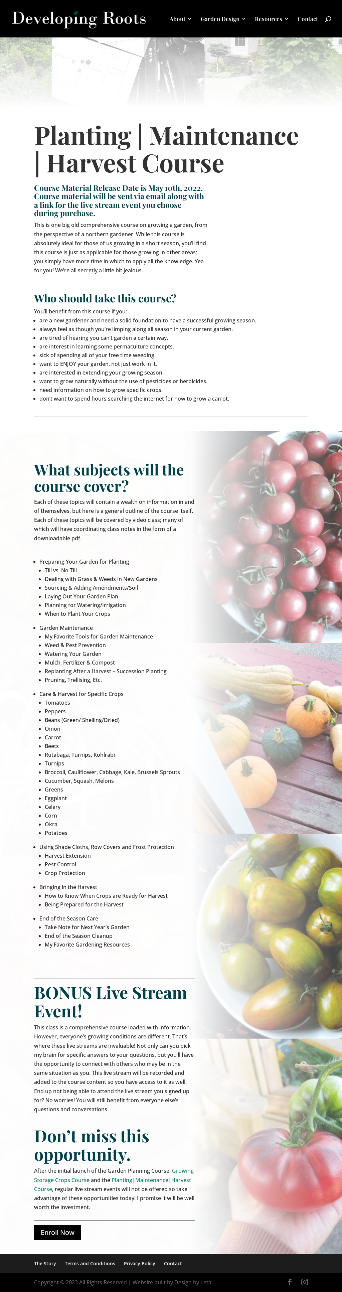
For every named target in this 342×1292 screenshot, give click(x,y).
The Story (45, 1263)
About (177, 19)
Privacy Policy (139, 1263)
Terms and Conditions (90, 1263)
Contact (308, 19)
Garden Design (220, 19)
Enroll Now (57, 1232)
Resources (268, 19)
